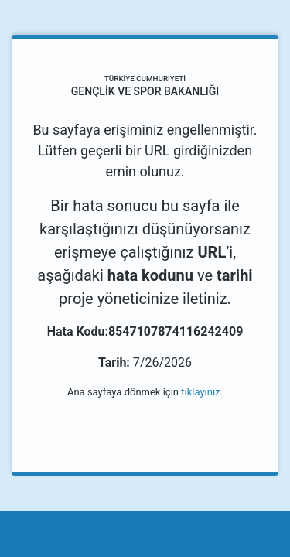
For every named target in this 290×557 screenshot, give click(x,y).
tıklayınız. (202, 392)
